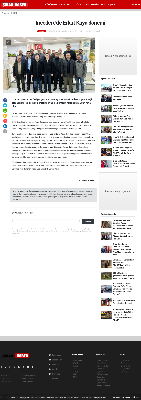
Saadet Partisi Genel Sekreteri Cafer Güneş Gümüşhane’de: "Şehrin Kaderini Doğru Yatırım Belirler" (122, 289)
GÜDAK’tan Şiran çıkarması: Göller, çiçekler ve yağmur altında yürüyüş (123, 275)
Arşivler (54, 369)
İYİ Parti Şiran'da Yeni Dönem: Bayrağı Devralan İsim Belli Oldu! (123, 119)
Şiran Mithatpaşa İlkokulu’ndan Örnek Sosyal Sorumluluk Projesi (124, 163)
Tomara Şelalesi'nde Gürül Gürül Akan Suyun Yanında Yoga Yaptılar (124, 108)
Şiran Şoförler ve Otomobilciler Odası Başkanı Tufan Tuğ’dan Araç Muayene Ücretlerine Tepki (123, 249)
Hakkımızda (5, 376)
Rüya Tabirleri (126, 369)
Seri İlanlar (101, 380)
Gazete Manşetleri (104, 385)
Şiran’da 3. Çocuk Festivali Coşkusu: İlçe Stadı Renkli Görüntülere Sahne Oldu (123, 140)
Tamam (126, 397)
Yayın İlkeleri (6, 379)
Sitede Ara (125, 360)
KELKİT (70, 4)
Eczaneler (100, 369)
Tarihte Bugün (102, 374)
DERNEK (14, 13)
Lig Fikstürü (101, 371)
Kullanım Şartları (28, 376)
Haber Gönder (27, 381)
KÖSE (78, 4)
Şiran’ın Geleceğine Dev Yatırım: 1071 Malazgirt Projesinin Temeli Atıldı (122, 87)
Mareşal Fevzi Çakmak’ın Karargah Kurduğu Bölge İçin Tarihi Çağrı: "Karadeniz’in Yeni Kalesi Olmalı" (123, 315)
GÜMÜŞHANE (51, 4)
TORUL (86, 4)
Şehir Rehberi (102, 383)
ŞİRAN (62, 4)
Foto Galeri (55, 355)
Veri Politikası (6, 381)
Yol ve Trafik (101, 363)
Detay (116, 397)
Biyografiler (125, 366)
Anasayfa (5, 13)
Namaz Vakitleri (103, 366)
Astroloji (124, 371)
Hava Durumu (102, 360)
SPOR (103, 4)
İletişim (53, 379)
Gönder (88, 222)
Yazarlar (54, 365)
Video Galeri (55, 360)
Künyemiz (54, 374)
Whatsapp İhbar (28, 379)
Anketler (124, 363)
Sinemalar (101, 377)
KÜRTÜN (95, 4)
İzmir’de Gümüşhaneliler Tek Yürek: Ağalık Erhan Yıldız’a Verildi (123, 129)
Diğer (111, 4)
